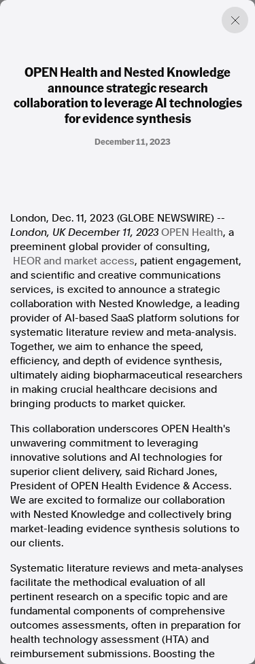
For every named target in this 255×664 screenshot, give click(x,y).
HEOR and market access (74, 261)
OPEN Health (192, 232)
